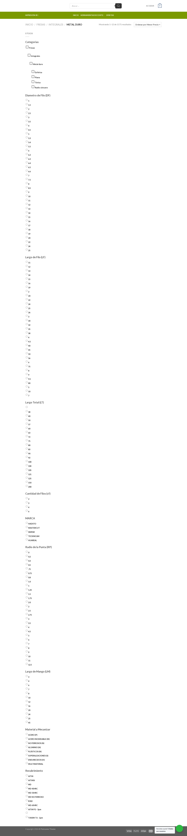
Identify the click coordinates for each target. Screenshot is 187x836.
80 (29, 383)
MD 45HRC (33, 789)
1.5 (29, 105)
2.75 (30, 615)
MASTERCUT (34, 528)
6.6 (29, 171)
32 (29, 325)
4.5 (29, 130)
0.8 (29, 577)
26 (29, 312)
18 (29, 230)
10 (29, 196)
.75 (29, 569)
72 (29, 437)
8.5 (29, 188)
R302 (30, 801)
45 (29, 350)
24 (29, 246)
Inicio (76, 15)
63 (29, 433)
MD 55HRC (33, 793)
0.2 (29, 557)
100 (29, 462)
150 (29, 483)
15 (29, 217)
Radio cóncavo (41, 87)
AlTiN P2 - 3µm (34, 809)
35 (29, 329)
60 (29, 429)
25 (29, 250)
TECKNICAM (33, 536)
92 (29, 458)
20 (29, 238)
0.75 (30, 573)
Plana (37, 77)
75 (29, 366)
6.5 (29, 167)
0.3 (29, 561)
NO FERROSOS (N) (36, 743)
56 (29, 358)
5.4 (29, 142)
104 (29, 466)
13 (29, 209)
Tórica (38, 82)
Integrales (56, 24)
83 (29, 449)
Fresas (40, 24)
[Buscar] (118, 5)
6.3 (29, 159)
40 (29, 346)
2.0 (29, 602)
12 (29, 205)
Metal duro (38, 64)
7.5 (29, 180)
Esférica (38, 72)
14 (29, 213)
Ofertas (110, 15)
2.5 (29, 113)
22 (29, 242)
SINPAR (31, 532)
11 (29, 200)
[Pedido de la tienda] (148, 24)
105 (29, 470)
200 (29, 487)
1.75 (30, 598)
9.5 (29, 379)
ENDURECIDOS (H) (36, 760)
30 (29, 321)
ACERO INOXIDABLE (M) (39, 739)
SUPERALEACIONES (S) (38, 756)
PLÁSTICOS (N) (35, 751)
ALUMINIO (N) (34, 747)
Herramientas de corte (92, 15)
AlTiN (30, 776)
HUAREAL (32, 540)
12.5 (30, 665)
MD (29, 784)
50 (29, 354)
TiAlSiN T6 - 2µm (35, 818)
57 (29, 424)
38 (29, 333)
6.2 (29, 155)
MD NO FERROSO (36, 797)
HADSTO (32, 524)
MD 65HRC (33, 805)
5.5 (29, 146)
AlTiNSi (31, 780)
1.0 (29, 582)
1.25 (30, 590)
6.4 (29, 163)
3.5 (29, 122)
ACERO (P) (32, 735)
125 (29, 478)
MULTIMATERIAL (35, 764)
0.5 (29, 565)
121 (29, 474)
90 (29, 453)
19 (29, 234)
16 (29, 221)
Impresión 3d (32, 15)
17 (29, 225)
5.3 (29, 138)
